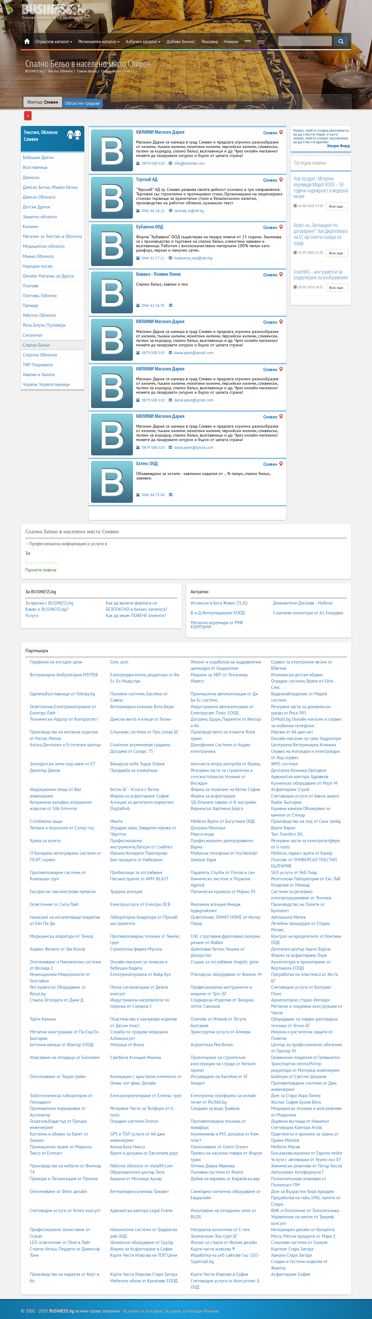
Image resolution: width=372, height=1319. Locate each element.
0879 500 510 (152, 152)
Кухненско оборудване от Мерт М (304, 763)
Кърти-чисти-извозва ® (213, 1229)
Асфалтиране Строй (290, 769)
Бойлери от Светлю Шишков (298, 1056)
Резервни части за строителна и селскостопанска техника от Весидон (222, 757)
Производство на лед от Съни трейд (306, 801)
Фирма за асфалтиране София (139, 776)
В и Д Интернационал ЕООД (218, 597)
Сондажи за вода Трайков (215, 1088)
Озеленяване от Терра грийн (57, 1056)
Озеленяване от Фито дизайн (58, 1171)
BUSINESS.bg (61, 1291)
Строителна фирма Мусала (136, 929)
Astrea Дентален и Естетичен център (65, 725)
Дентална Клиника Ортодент (299, 750)
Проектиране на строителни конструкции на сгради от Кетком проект (223, 1044)
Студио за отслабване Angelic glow (225, 942)
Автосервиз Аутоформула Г (297, 1152)
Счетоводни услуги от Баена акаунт (305, 776)
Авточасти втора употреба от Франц (225, 744)
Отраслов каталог (53, 41)
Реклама (210, 41)
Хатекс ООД (147, 452)
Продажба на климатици (134, 750)
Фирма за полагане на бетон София (225, 769)
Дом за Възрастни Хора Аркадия (302, 1171)
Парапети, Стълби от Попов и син (223, 852)
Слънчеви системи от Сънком (299, 1222)
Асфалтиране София (290, 1254)
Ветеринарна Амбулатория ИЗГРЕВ (64, 655)
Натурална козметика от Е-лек (220, 1209)
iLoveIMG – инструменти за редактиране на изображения (321, 263)
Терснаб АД (147, 168)
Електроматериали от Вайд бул (140, 954)
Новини (231, 41)
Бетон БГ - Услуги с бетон (134, 769)
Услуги (31, 604)
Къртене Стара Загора (292, 1229)
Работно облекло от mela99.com (141, 1146)
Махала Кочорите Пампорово (138, 833)
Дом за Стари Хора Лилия (295, 1076)
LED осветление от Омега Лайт (60, 1222)
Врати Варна (283, 808)
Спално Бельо (36, 333)
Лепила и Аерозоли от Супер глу (62, 808)
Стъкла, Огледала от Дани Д (56, 980)
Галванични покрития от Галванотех (305, 1037)
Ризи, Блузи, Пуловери (44, 314)
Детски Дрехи (36, 195)
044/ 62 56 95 (152, 294)
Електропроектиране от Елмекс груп (146, 1076)
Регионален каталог (99, 41)
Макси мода (202, 814)
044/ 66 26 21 (152, 199)
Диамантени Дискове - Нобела (302, 590)
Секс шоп (119, 642)
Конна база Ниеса (127, 1127)
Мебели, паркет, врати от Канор (301, 833)
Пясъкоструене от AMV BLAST (139, 859)
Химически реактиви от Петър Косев (306, 1146)
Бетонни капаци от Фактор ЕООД (62, 1024)
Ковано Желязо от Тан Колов (57, 929)
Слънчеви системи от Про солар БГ (144, 712)
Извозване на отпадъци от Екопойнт (65, 1037)
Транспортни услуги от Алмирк (220, 1012)
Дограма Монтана (208, 808)
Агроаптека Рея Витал (212, 1024)
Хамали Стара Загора (291, 1235)
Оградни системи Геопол (134, 1101)
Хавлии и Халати (39, 363)
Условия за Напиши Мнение (192, 1291)
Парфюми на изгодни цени (56, 642)
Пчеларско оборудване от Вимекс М (226, 954)
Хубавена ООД (149, 215)
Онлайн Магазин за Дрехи (48, 264)
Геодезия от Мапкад (290, 865)
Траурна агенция (126, 871)
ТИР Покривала (37, 353)
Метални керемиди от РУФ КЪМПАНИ (217, 606)
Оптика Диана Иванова (213, 1146)
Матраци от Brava (127, 1024)
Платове (31, 274)
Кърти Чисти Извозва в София (219, 1254)
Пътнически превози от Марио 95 (223, 871)
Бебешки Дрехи (38, 146)
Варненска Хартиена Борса (217, 789)
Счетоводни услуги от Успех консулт (65, 1190)
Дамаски (31, 166)
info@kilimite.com (193, 152)
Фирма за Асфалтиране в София (141, 1229)
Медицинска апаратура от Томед (61, 916)
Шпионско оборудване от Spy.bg (141, 1222)
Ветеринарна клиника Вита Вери (142, 686)
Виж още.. (337, 195)
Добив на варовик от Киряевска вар (225, 1158)
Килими (30, 215)
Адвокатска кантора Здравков (299, 757)
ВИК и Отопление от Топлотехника (305, 1190)
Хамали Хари (203, 840)
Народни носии (37, 254)
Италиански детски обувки (297, 655)
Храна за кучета (45, 820)
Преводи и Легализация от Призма (64, 1158)
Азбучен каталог (143, 41)
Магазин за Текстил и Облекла (52, 225)
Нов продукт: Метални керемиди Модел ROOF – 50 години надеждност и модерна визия (321, 175)
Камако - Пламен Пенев (158, 262)
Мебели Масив (285, 1127)
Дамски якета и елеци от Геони (140, 699)
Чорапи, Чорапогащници (46, 373)
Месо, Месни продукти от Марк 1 (303, 1216)
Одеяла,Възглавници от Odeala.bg (62, 674)
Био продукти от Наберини (136, 840)
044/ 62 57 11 (152, 246)
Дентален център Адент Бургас (301, 929)
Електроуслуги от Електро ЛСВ (140, 884)
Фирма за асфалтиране (213, 776)
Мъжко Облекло (38, 244)
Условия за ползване (143, 1291)
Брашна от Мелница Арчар (136, 1158)
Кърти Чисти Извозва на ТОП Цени (143, 1235)
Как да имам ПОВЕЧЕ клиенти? (136, 604)
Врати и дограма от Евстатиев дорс (144, 1133)
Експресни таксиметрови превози (63, 871)
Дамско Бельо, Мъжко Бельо (50, 175)
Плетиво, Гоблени (40, 284)
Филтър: (42, 102)
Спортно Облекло (40, 343)
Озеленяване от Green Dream (219, 1127)
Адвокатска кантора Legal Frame (141, 1190)
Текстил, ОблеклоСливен (41, 124)
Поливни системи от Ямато (217, 1152)
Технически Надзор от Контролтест (64, 699)
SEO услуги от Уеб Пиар (294, 852)
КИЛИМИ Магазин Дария (160, 120)
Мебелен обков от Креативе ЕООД (144, 1261)
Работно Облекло (39, 304)
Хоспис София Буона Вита (296, 1082)
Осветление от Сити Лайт (54, 884)
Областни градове (83, 102)
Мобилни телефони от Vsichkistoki (224, 833)
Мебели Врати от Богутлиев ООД (223, 801)
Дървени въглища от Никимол (300, 1101)
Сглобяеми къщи (46, 801)
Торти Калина (43, 999)
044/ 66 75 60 (152, 483)
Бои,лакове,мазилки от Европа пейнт (307, 1133)
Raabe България (286, 782)
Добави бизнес (181, 41)
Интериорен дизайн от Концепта (302, 1209)
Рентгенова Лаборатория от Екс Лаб (305, 859)
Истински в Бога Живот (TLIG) (219, 590)
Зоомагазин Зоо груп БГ (214, 1216)
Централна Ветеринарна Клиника (303, 725)
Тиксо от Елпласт (46, 1133)
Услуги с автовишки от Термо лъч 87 (306, 1139)
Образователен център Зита (137, 1152)
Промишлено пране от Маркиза (61, 1127)
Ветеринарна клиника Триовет (139, 1171)
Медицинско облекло (44, 235)
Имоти (116, 801)
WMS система (284, 744)
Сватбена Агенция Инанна (135, 1037)
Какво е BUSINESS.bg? (47, 598)
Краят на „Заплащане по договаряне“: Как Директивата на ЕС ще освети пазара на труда (321, 222)
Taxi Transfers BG (287, 814)
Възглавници (35, 156)
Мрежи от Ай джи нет (292, 712)
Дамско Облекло (39, 186)
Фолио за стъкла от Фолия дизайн (224, 1222)
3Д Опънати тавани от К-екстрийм (223, 782)
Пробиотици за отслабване (136, 852)
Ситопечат (33, 323)
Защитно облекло (40, 205)
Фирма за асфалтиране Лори (299, 935)
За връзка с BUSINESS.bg (49, 591)
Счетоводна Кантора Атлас (297, 1108)
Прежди (30, 294)
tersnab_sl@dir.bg (193, 199)
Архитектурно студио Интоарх (300, 980)
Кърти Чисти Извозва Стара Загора (143, 1254)
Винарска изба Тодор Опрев (137, 744)
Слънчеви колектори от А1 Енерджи (308, 597)
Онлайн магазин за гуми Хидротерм (306, 718)
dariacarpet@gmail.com (198, 341)
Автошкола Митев (288, 897)
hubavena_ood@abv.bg (197, 246)
